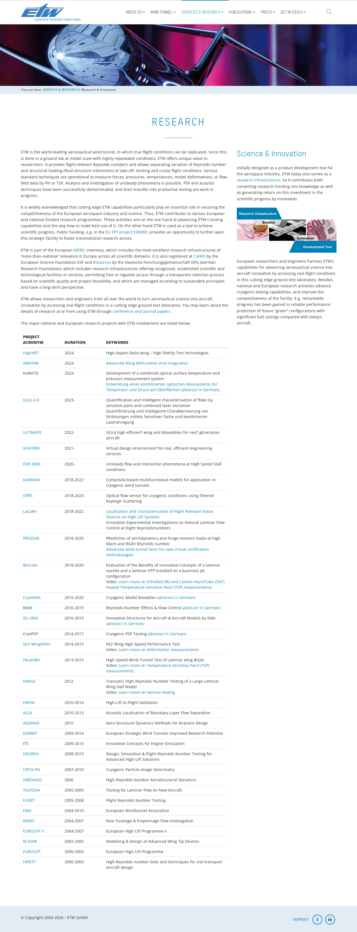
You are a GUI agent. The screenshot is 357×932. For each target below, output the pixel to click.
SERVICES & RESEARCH (60, 89)
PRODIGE (31, 538)
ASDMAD (31, 723)
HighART (31, 352)
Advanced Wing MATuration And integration (147, 363)
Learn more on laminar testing (147, 692)
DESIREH (31, 753)
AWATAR (31, 363)
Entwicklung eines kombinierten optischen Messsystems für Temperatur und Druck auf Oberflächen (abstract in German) (162, 386)
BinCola (30, 565)
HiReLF (29, 681)
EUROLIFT (32, 851)
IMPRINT (301, 919)
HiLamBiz (31, 659)
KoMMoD (31, 479)
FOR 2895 (31, 464)
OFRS (28, 495)
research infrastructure (258, 180)
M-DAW (30, 841)
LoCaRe (30, 511)
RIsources (102, 262)
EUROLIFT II (33, 831)
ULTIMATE (32, 432)
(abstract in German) (176, 597)
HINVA (29, 702)
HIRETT (29, 861)
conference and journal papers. (142, 311)
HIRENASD (32, 779)
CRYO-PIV (31, 769)
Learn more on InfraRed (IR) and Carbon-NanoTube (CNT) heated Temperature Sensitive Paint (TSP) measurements (165, 584)
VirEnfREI (31, 448)
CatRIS (200, 256)
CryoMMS (32, 597)
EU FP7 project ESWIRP (126, 232)
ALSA (27, 712)
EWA (27, 810)
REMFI (28, 820)
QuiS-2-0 (31, 400)
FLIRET (29, 800)
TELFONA (31, 790)
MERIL (79, 250)
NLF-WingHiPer (37, 644)
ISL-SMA (30, 618)
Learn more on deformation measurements (159, 649)
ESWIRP (30, 733)
